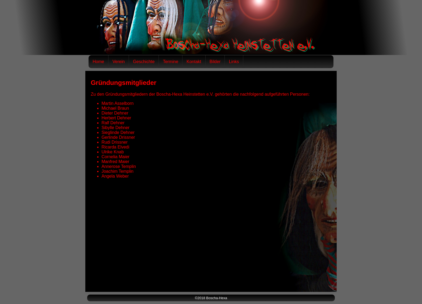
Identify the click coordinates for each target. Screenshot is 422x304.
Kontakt (194, 61)
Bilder (215, 61)
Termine (170, 61)
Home (98, 61)
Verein (118, 61)
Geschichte (143, 61)
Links (234, 61)
